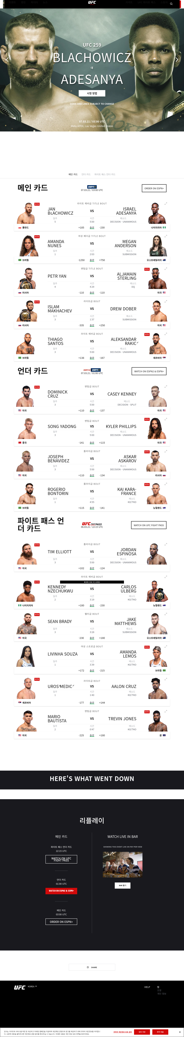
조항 (159, 990)
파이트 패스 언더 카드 (104, 174)
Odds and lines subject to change (92, 103)
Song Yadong (62, 430)
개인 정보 (161, 993)
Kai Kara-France (126, 495)
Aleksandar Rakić (123, 345)
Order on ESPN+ (154, 188)
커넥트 (135, 9)
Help (147, 987)
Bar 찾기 (122, 886)
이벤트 (11, 9)
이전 (8, 59)
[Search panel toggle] (171, 10)
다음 (176, 59)
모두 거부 (142, 1032)
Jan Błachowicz (60, 215)
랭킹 (21, 9)
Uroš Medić (60, 690)
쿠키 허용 (160, 1032)
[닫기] (180, 1032)
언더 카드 (86, 174)
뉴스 (42, 9)
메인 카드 (73, 174)
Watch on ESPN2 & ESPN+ (149, 371)
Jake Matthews (125, 625)
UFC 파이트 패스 (150, 9)
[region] (92, 1032)
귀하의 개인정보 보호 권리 (122, 1032)
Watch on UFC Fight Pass (149, 525)
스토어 (165, 9)
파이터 (32, 9)
